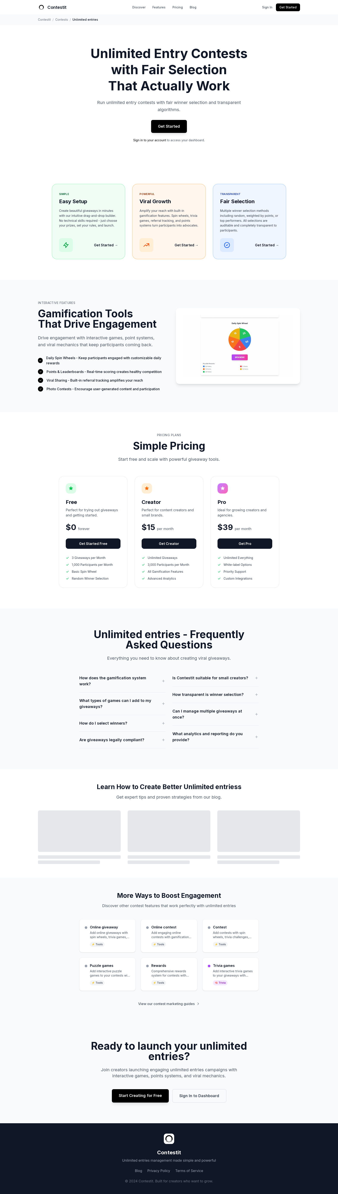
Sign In (267, 7)
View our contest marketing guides (169, 1004)
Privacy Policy (158, 1171)
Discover (139, 7)
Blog (193, 7)
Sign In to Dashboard (199, 1095)
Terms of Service (189, 1171)
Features (159, 7)
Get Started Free (93, 543)
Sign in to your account (149, 140)
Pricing (177, 7)
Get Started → (106, 245)
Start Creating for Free (140, 1095)
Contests (61, 19)
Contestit (44, 19)
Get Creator (169, 543)
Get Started (288, 7)
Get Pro (245, 543)
